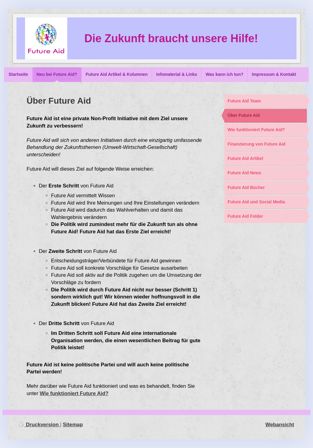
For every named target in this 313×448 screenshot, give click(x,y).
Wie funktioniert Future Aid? (74, 393)
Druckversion (39, 425)
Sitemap (73, 425)
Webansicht (279, 425)
